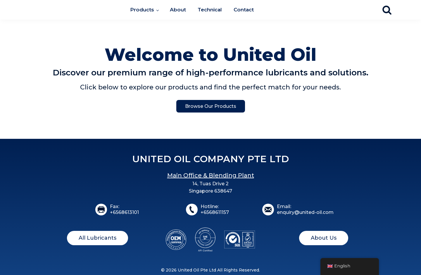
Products (142, 10)
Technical (210, 10)
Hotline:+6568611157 (215, 209)
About (178, 10)
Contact (244, 10)
